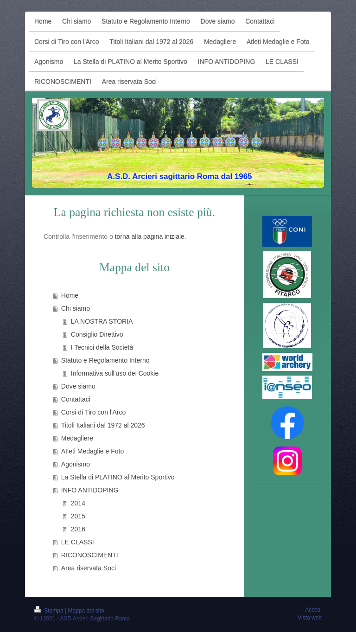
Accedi (313, 609)
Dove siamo (78, 386)
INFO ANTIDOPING (90, 490)
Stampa (49, 610)
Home (69, 295)
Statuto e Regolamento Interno (105, 360)
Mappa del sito (86, 610)
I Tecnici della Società (102, 347)
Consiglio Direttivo (97, 334)
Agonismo (75, 464)
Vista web (310, 617)
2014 (78, 503)
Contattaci (75, 399)
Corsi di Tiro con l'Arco (93, 412)
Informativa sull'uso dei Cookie (115, 373)
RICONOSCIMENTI (89, 555)
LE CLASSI (77, 542)
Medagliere (77, 438)
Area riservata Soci (88, 568)
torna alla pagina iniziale (149, 236)
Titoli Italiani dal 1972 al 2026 (103, 425)
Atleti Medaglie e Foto (92, 451)
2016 (78, 529)
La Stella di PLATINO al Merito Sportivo (118, 477)
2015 (78, 516)
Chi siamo (75, 308)
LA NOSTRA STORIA (102, 321)
